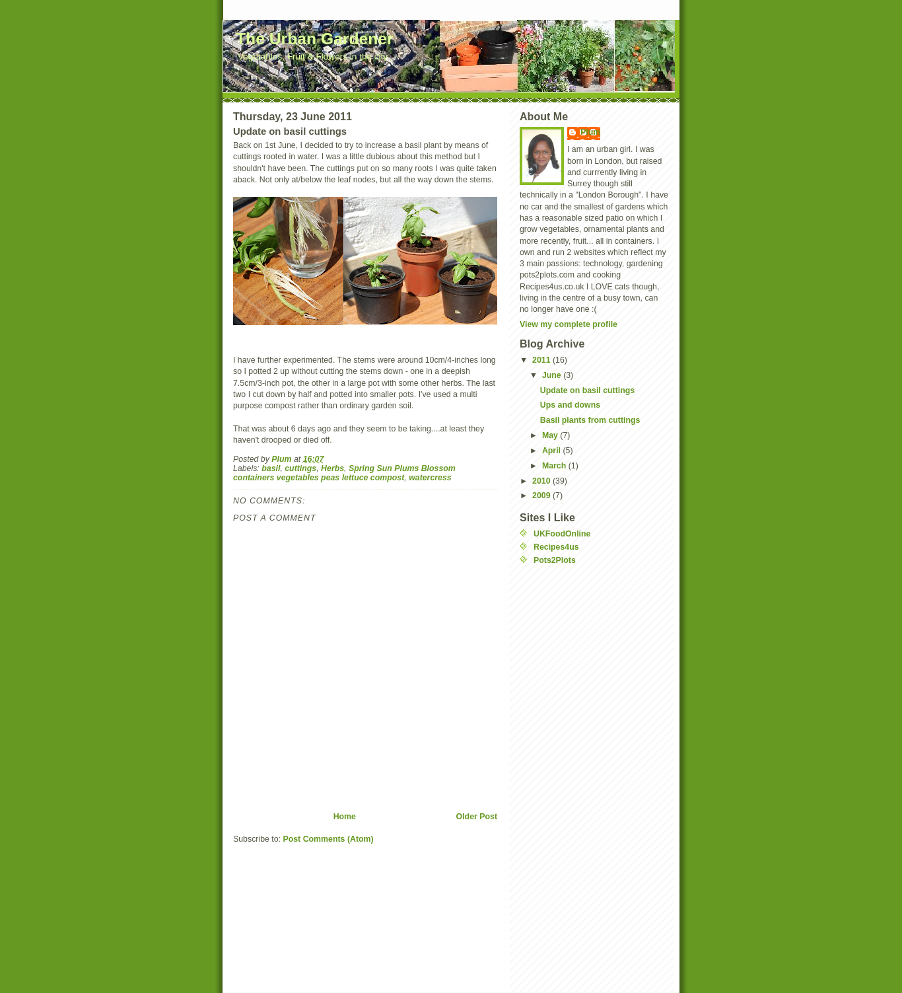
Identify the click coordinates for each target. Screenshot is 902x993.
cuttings (300, 468)
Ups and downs (570, 405)
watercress (430, 477)
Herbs (332, 468)
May (551, 435)
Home (344, 816)
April (552, 450)
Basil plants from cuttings (590, 420)
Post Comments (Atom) (328, 839)
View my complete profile (568, 324)
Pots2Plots (555, 560)
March (555, 465)
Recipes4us (556, 547)
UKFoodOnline (562, 533)
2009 (542, 495)
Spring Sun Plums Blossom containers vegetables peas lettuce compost (344, 473)
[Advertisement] (572, 774)
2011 (542, 360)
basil (270, 468)
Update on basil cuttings (587, 390)
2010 (542, 481)
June (552, 375)
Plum (590, 132)
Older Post (476, 816)
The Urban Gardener (315, 39)
